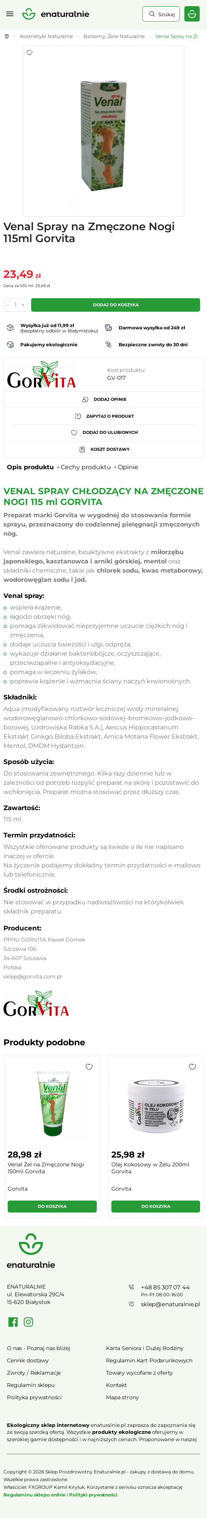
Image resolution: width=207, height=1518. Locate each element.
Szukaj (165, 14)
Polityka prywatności (34, 1397)
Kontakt (116, 1385)
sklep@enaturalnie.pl (170, 1304)
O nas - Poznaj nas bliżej (38, 1348)
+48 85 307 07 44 (165, 1287)
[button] (89, 1067)
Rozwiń (103, 1450)
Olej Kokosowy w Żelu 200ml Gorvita (150, 1168)
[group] (52, 1140)
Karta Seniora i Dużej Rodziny (145, 1348)
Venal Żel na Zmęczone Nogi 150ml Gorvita (46, 1168)
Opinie (128, 467)
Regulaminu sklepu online (34, 1495)
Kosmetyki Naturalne (46, 36)
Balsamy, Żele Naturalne (114, 36)
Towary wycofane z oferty (139, 1372)
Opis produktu (30, 467)
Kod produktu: (126, 370)
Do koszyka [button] (52, 1206)
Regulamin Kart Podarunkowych (149, 1360)
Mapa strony (122, 1397)
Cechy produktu (86, 467)
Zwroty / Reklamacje (34, 1372)
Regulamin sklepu (31, 1385)
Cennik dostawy (28, 1360)
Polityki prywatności (93, 1495)
